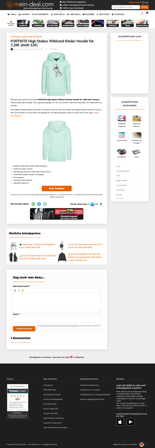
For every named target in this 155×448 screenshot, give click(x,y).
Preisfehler (131, 399)
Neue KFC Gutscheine (52, 423)
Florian (14, 49)
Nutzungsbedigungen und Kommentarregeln (61, 326)
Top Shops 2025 (49, 404)
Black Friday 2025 (50, 409)
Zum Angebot (56, 188)
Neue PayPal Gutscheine (53, 418)
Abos (118, 166)
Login (145, 2)
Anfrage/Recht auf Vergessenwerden (95, 395)
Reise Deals (59, 14)
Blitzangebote (41, 14)
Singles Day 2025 (50, 413)
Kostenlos (119, 14)
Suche (144, 7)
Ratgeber (90, 14)
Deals (13, 14)
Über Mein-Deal (49, 390)
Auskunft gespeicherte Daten (92, 399)
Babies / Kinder (122, 180)
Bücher (119, 195)
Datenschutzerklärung (89, 385)
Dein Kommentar (21, 286)
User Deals (75, 14)
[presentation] (15, 290)
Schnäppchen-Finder (52, 395)
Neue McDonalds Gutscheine (55, 427)
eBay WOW (104, 14)
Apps (118, 176)
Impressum (48, 385)
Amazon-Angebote (123, 171)
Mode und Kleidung (32, 37)
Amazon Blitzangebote (52, 399)
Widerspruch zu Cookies (90, 390)
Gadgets (26, 14)
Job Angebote (127, 408)
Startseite (16, 37)
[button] (15, 290)
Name (16, 314)
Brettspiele (121, 190)
